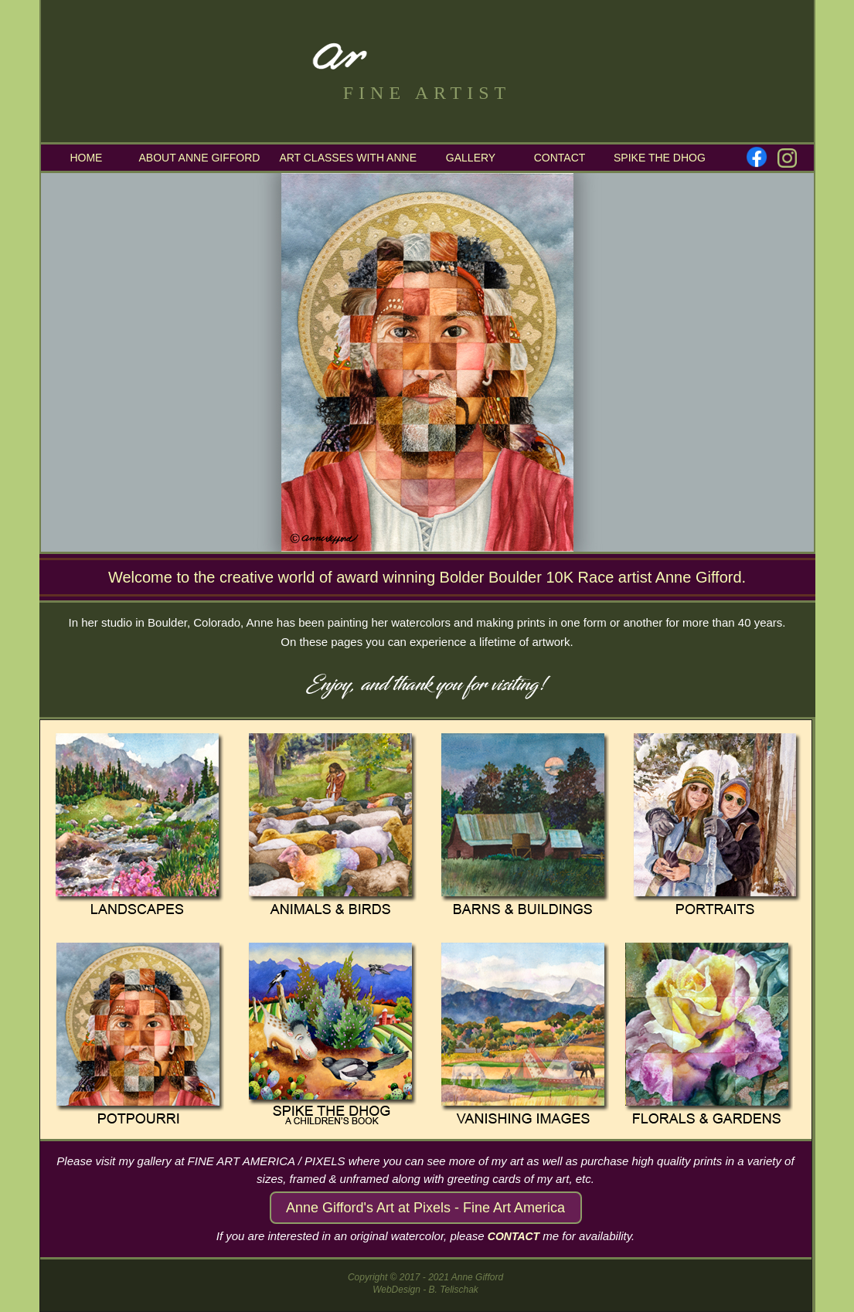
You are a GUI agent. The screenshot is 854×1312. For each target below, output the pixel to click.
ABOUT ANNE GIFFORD (199, 157)
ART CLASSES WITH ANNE (348, 157)
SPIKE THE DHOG (660, 157)
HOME (85, 157)
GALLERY (470, 157)
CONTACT (560, 157)
